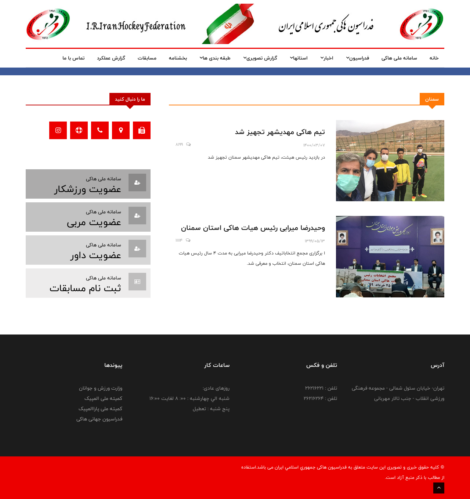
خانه (434, 58)
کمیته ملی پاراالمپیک (100, 408)
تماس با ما (73, 58)
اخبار (326, 58)
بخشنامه (178, 58)
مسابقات (147, 58)
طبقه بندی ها (215, 58)
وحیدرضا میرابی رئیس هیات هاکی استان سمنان (253, 227)
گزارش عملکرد (111, 58)
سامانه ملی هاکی (399, 58)
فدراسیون (357, 58)
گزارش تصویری (260, 58)
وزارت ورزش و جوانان (100, 388)
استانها (299, 58)
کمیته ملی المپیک (103, 398)
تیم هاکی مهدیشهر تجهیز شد (280, 132)
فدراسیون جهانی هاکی (99, 419)
